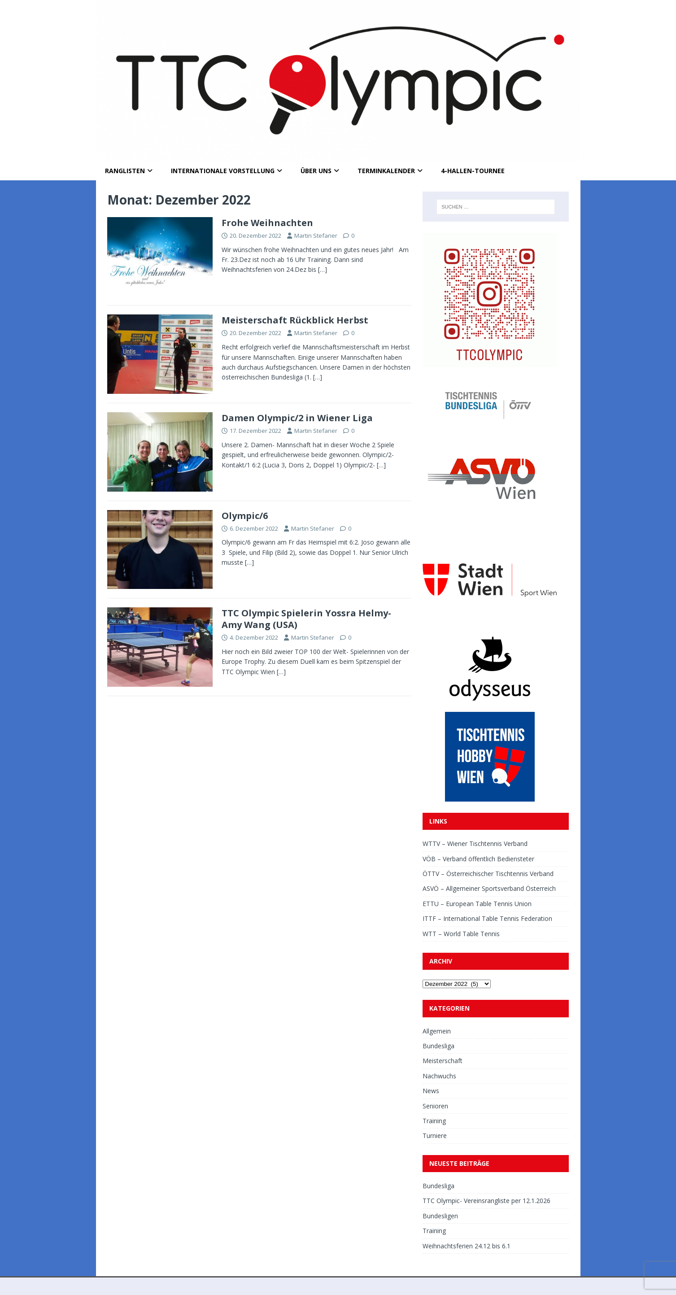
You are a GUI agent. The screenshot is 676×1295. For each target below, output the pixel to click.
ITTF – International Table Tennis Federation (487, 918)
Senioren (435, 1106)
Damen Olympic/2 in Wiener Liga (297, 418)
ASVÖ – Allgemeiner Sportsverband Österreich (489, 888)
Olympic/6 (245, 516)
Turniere (435, 1135)
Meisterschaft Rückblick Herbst (295, 320)
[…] (322, 269)
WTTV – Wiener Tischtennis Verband (475, 843)
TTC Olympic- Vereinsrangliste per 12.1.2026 (486, 1200)
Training (434, 1120)
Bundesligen (440, 1216)
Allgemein (437, 1031)
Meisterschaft (442, 1060)
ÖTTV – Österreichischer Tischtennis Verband (488, 873)
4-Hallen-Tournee (473, 170)
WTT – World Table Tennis (461, 933)
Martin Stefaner (315, 235)
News (431, 1090)
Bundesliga (438, 1046)
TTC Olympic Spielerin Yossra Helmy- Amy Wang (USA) (306, 619)
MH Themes (221, 1286)
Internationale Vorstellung (223, 170)
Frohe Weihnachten (267, 223)
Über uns (316, 170)
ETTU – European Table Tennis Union (477, 903)
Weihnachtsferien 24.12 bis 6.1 (466, 1246)
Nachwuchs (439, 1076)
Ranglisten (125, 170)
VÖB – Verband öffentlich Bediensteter (478, 859)
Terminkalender (386, 170)
